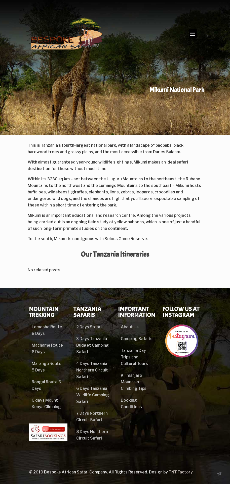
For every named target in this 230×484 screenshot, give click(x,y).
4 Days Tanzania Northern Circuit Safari (92, 370)
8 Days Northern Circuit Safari (92, 435)
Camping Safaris (136, 338)
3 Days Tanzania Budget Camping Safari (92, 345)
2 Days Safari (89, 327)
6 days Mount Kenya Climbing (46, 403)
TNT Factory (181, 472)
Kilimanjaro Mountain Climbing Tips (133, 382)
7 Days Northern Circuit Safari (92, 416)
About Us (130, 327)
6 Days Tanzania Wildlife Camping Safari (92, 395)
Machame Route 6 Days (47, 348)
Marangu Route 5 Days (46, 366)
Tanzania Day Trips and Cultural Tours (134, 357)
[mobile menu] (193, 33)
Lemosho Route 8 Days (47, 330)
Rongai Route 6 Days (46, 385)
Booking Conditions (131, 403)
